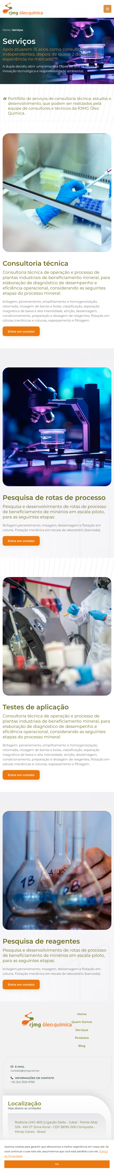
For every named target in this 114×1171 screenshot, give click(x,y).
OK (57, 1164)
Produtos (82, 1038)
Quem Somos (81, 1022)
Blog (81, 1046)
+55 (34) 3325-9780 (32, 1080)
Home (6, 30)
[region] (57, 1155)
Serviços (81, 1030)
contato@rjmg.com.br (25, 1068)
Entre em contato (21, 331)
